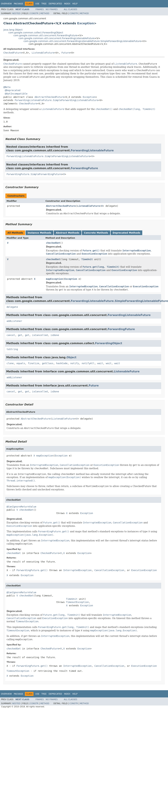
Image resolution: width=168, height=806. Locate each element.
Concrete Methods (96, 232)
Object (72, 357)
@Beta (6, 87)
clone (10, 363)
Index (67, 4)
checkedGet (53, 242)
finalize (33, 363)
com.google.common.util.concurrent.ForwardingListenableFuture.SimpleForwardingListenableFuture (82, 41)
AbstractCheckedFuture (49, 97)
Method (44, 13)
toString (12, 349)
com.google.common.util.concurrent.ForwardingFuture (45, 35)
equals (20, 363)
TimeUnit (87, 259)
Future (66, 52)
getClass (47, 363)
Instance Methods (39, 232)
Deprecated (55, 4)
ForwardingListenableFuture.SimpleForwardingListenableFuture (56, 100)
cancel (11, 335)
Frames (39, 9)
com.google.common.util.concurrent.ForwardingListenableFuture (56, 38)
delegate (12, 307)
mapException (54, 279)
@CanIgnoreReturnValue (21, 506)
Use (37, 4)
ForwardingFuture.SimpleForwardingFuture (34, 174)
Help (75, 4)
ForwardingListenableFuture (92, 150)
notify (74, 363)
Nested (16, 13)
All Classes (70, 9)
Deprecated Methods (126, 232)
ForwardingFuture (84, 168)
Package (18, 4)
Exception (85, 23)
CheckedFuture (12, 52)
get (20, 335)
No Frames (52, 9)
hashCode (61, 363)
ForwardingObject (108, 343)
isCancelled (40, 335)
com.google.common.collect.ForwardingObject (35, 32)
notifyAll (88, 363)
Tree (44, 4)
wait (100, 363)
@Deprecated (12, 90)
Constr (34, 13)
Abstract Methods (67, 232)
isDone (54, 335)
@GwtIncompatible (16, 93)
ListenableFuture (43, 52)
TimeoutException (77, 602)
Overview (6, 4)
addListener (14, 321)
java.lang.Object (13, 29)
